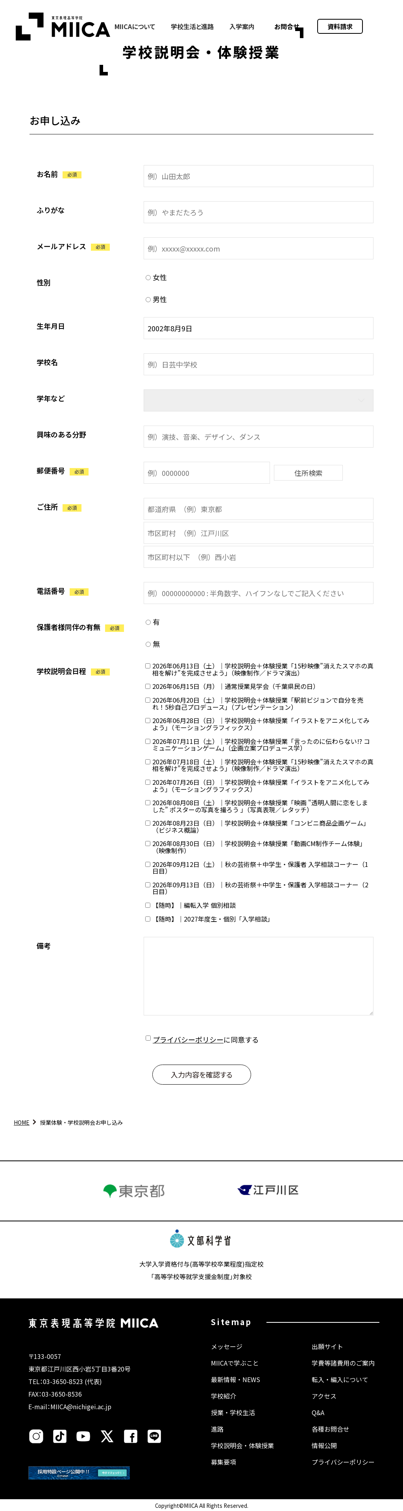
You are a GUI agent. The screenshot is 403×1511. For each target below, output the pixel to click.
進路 (217, 1429)
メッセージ (226, 1346)
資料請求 (340, 26)
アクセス (324, 1396)
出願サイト (327, 1346)
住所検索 (308, 473)
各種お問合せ (330, 1429)
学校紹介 (223, 1396)
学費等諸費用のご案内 (343, 1363)
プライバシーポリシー (188, 1039)
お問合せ (286, 26)
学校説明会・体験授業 (242, 1445)
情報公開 (324, 1445)
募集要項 (223, 1462)
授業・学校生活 (233, 1412)
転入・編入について (340, 1379)
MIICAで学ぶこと (235, 1363)
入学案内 (242, 26)
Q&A (318, 1412)
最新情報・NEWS (235, 1379)
